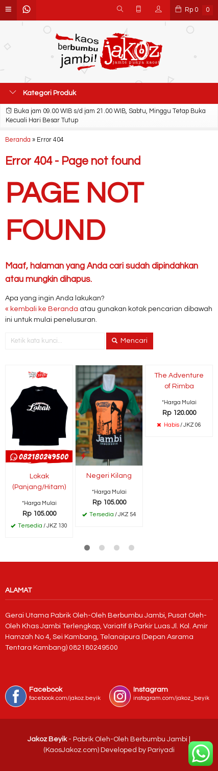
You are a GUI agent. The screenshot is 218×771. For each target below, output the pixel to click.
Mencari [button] (130, 340)
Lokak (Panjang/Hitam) (39, 482)
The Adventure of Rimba (179, 381)
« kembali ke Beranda (41, 309)
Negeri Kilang (109, 475)
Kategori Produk (42, 93)
